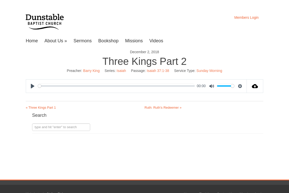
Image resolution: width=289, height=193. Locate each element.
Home (32, 40)
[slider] (116, 86)
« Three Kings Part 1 (41, 107)
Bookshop (108, 40)
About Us (55, 40)
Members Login (246, 17)
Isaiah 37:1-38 (158, 71)
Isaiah (121, 71)
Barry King (91, 71)
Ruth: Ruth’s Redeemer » (162, 107)
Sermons (83, 40)
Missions (134, 40)
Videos (156, 40)
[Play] (33, 86)
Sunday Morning (209, 71)
